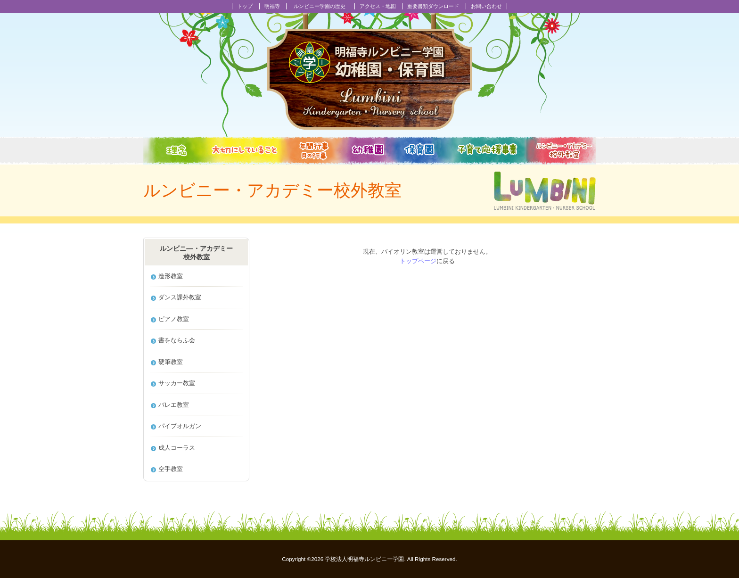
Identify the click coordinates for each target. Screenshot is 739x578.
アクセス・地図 (378, 6)
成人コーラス (176, 447)
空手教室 (170, 468)
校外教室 (561, 151)
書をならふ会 (176, 340)
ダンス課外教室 (179, 297)
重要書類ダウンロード (433, 6)
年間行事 (314, 151)
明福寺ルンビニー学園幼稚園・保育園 (369, 71)
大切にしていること (244, 151)
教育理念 (172, 151)
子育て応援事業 (486, 151)
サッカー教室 (176, 383)
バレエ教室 (173, 404)
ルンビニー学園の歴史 (319, 6)
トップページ (418, 260)
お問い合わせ (486, 6)
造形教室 (170, 276)
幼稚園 (368, 151)
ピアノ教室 (173, 318)
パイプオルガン (179, 425)
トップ (245, 6)
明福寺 (272, 6)
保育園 (420, 151)
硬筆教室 (170, 361)
